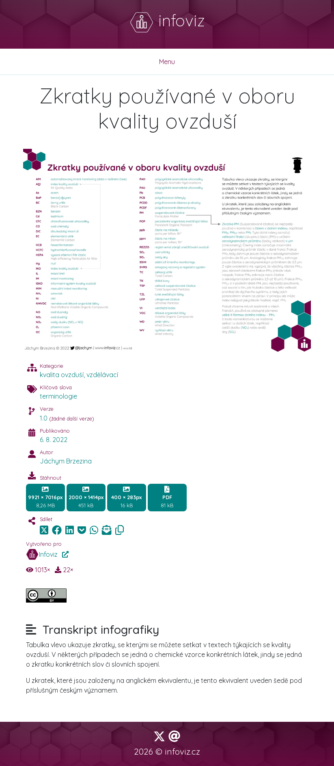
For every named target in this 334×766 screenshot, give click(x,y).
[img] (57, 530)
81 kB (167, 497)
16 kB (126, 497)
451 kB (86, 497)
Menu (167, 62)
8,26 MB (45, 497)
